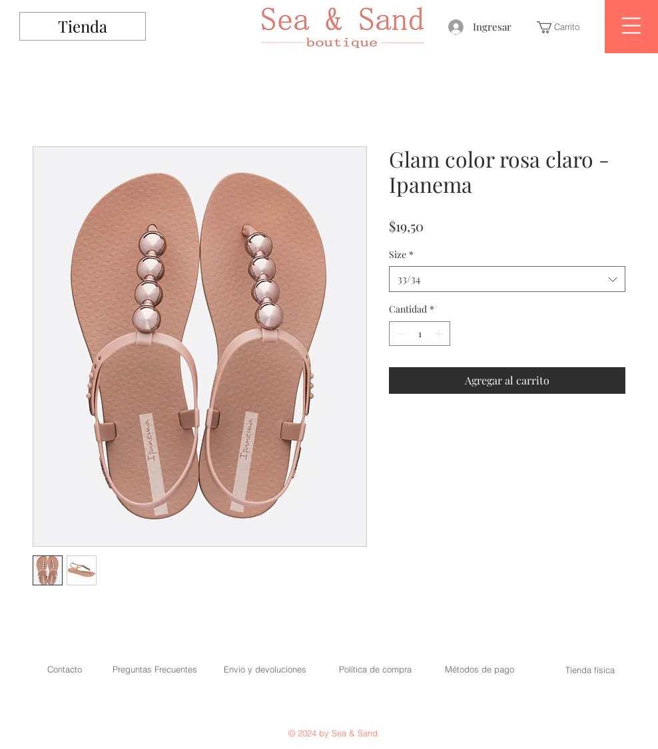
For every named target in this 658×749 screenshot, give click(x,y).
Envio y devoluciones (265, 669)
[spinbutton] (420, 333)
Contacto (64, 669)
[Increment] (440, 333)
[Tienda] (82, 26)
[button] (564, 27)
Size (401, 254)
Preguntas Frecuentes (155, 669)
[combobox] (507, 279)
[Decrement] (399, 333)
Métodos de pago (479, 669)
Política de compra (375, 669)
